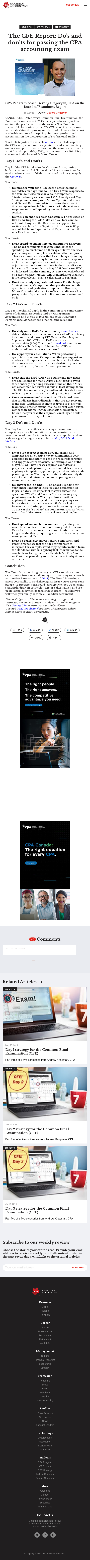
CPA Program (43, 27)
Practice (45, 1388)
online (49, 142)
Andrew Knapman (44, 1474)
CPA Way (15, 176)
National (45, 1310)
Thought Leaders (45, 1425)
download (59, 343)
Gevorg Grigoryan (44, 1478)
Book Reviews (45, 1413)
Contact (45, 1494)
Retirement (45, 1339)
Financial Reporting (45, 1360)
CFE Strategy (62, 27)
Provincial (45, 1314)
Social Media (45, 1445)
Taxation (45, 1396)
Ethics (45, 1384)
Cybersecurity (45, 1437)
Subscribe (72, 4)
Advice (45, 1327)
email (36, 638)
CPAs (45, 1421)
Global (45, 1307)
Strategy (45, 1368)
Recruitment (45, 1335)
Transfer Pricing (45, 1400)
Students (26, 27)
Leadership (45, 1364)
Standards (45, 1392)
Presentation (45, 1331)
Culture (45, 1356)
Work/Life (45, 1343)
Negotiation (45, 1441)
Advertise (45, 1490)
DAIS (45, 578)
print (54, 638)
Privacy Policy (45, 1498)
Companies (45, 1417)
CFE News (45, 1466)
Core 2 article (70, 331)
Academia (45, 1380)
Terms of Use (45, 1506)
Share (35, 630)
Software (45, 1449)
